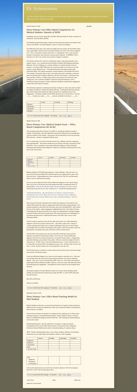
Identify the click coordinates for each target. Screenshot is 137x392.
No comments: (54, 115)
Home (54, 380)
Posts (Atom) (37, 383)
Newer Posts (30, 380)
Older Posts (77, 380)
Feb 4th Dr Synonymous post (67, 188)
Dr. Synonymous (42, 8)
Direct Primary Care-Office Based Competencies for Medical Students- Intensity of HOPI (51, 31)
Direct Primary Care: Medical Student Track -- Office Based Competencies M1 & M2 (51, 125)
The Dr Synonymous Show (46, 370)
